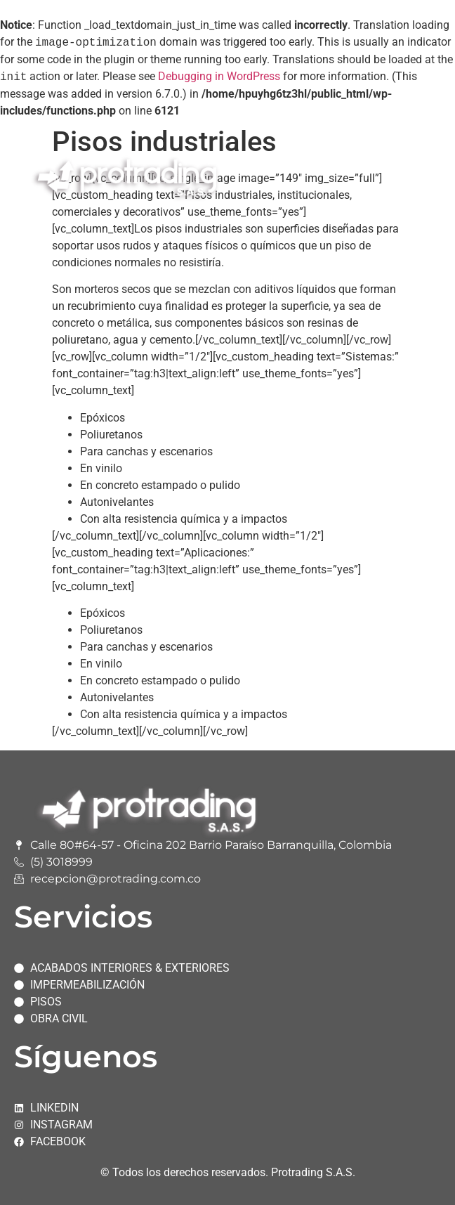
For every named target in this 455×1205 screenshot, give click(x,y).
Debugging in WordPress (219, 77)
